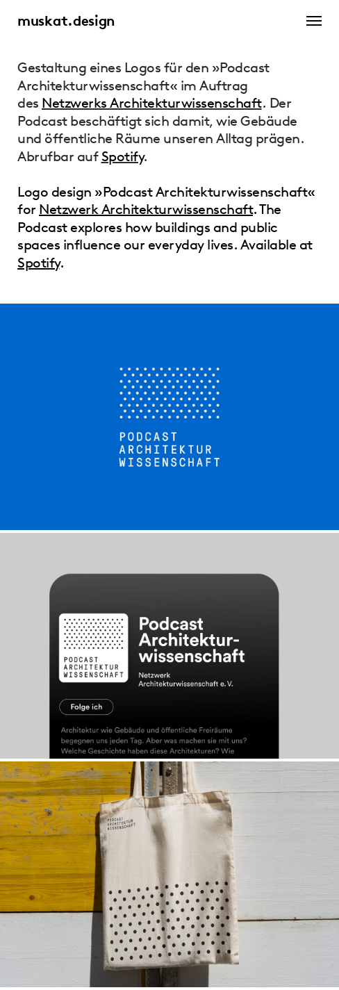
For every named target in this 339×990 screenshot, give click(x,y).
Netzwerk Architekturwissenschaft (146, 209)
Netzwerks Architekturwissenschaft (152, 102)
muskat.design (66, 21)
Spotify (122, 156)
